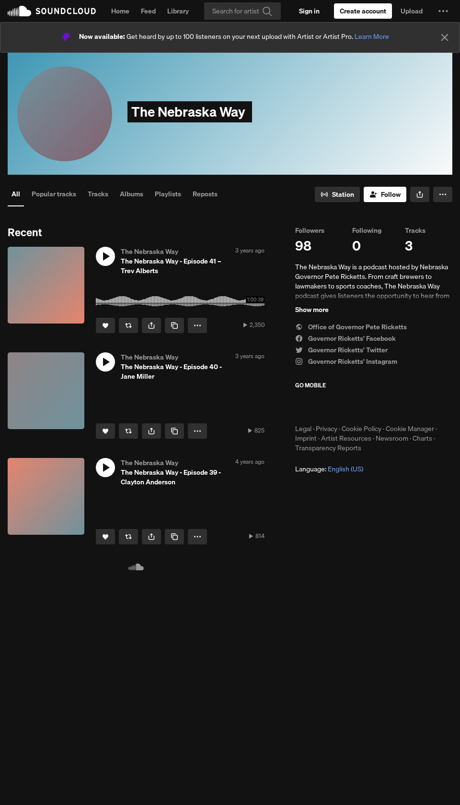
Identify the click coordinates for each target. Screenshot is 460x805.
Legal (303, 428)
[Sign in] (309, 11)
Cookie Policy (361, 428)
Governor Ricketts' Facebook (345, 338)
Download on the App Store (324, 406)
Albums (131, 194)
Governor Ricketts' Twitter (341, 350)
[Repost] (128, 325)
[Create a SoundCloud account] (363, 11)
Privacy (326, 428)
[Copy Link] (174, 325)
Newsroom (392, 438)
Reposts (205, 194)
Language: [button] (329, 469)
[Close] (444, 37)
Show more (312, 309)
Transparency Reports (328, 448)
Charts (422, 438)
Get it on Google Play (388, 406)
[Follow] (385, 194)
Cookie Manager (410, 428)
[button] (443, 11)
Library (178, 11)
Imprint (306, 438)
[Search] (242, 11)
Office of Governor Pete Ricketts (351, 327)
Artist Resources (346, 438)
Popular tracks (54, 194)
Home (120, 11)
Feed (148, 11)
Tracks (98, 194)
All (16, 194)
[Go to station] (337, 194)
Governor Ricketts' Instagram (346, 361)
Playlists (168, 194)
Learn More (372, 36)
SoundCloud (52, 11)
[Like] (105, 325)
